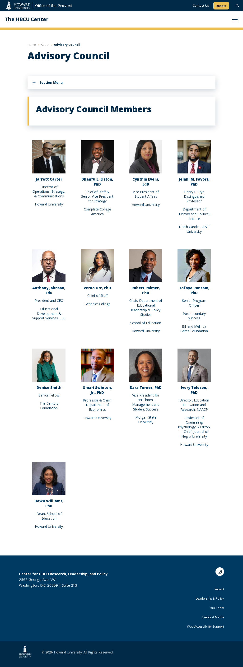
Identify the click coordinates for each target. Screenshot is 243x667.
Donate (221, 6)
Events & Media (213, 617)
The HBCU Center (26, 19)
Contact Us (201, 5)
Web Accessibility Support (205, 626)
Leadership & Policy (210, 598)
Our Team (217, 608)
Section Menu (51, 82)
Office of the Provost (53, 6)
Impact (219, 589)
